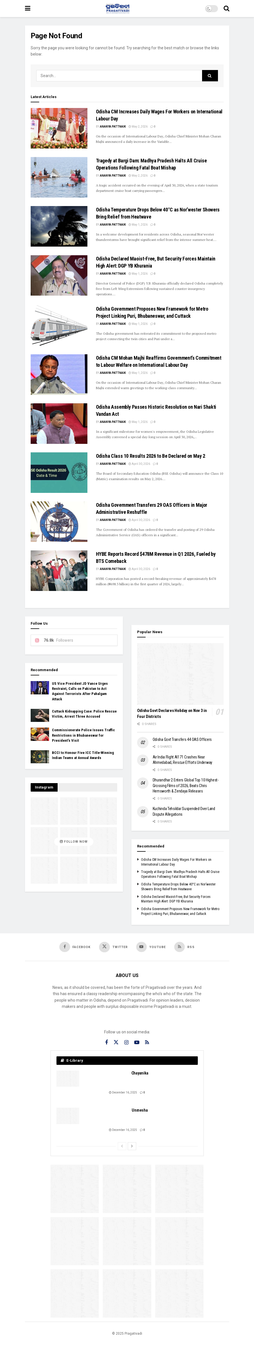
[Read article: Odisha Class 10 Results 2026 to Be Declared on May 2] (59, 472)
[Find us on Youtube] (151, 947)
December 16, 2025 (123, 1092)
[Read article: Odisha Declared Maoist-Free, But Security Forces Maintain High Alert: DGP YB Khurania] (59, 275)
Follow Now (74, 841)
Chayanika (139, 1073)
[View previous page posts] (122, 1146)
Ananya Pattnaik (113, 126)
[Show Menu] (27, 8)
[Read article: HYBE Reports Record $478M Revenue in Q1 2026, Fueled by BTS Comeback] (59, 570)
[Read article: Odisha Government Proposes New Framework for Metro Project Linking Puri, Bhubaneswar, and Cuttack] (59, 325)
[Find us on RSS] (184, 947)
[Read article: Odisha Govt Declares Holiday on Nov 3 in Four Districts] (180, 674)
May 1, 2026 (138, 224)
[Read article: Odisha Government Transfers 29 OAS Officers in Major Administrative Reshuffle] (59, 521)
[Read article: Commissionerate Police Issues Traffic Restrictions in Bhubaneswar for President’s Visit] (40, 734)
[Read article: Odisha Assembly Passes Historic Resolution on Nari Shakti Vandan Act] (59, 423)
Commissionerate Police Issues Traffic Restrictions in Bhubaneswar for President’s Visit (83, 735)
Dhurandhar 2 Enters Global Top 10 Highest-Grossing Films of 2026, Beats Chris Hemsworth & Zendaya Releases (186, 785)
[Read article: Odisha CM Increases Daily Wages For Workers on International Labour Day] (59, 128)
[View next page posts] (132, 1146)
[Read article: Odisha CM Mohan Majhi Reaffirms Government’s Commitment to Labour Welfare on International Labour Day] (59, 374)
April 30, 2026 (139, 463)
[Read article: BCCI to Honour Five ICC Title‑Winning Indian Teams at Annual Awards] (40, 756)
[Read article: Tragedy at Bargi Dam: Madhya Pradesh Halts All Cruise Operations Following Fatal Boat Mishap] (59, 177)
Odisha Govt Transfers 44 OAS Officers (182, 739)
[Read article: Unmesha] (67, 1116)
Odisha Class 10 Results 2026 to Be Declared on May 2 (150, 456)
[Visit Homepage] (117, 8)
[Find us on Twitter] (113, 947)
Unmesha (140, 1110)
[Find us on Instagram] (126, 1043)
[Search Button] (226, 8)
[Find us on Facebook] (75, 947)
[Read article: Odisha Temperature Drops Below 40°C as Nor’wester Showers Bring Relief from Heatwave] (59, 226)
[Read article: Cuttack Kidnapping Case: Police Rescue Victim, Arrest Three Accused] (40, 715)
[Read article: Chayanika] (67, 1079)
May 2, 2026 (138, 126)
